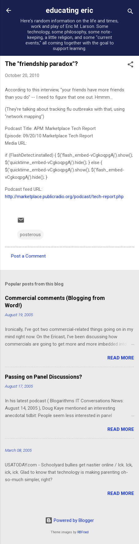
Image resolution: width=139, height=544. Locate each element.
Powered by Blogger (69, 520)
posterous (30, 234)
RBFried (83, 532)
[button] (130, 65)
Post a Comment (28, 256)
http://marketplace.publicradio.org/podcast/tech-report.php (64, 196)
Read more (120, 358)
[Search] (130, 12)
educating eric (69, 10)
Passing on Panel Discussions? (43, 377)
